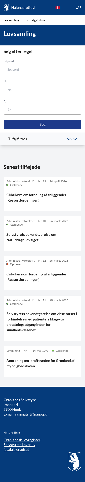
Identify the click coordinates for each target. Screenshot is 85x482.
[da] (58, 7)
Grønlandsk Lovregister (22, 440)
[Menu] (78, 8)
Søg (43, 124)
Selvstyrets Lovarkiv (19, 444)
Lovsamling (11, 20)
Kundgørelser (35, 20)
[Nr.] (42, 89)
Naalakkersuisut (16, 449)
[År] (42, 109)
